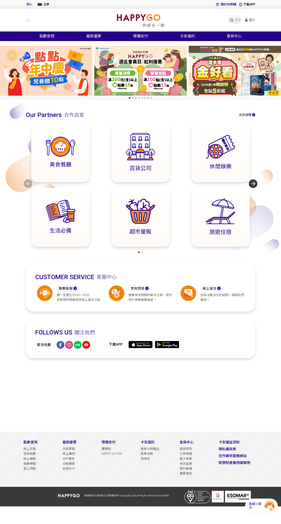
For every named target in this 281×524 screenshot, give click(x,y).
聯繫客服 (66, 288)
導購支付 (108, 442)
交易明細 (186, 454)
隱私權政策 (227, 449)
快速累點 (68, 449)
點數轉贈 (29, 464)
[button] (129, 98)
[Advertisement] (140, 395)
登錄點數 (29, 454)
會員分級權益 (149, 449)
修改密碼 (186, 464)
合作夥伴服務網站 (233, 456)
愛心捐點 (29, 468)
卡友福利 (147, 442)
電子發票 (186, 459)
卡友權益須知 (229, 442)
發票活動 (146, 454)
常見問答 (138, 288)
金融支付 (68, 468)
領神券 (145, 459)
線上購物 (68, 454)
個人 (29, 4)
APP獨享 (68, 459)
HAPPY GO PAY (111, 454)
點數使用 (30, 442)
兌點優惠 (68, 464)
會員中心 (187, 442)
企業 (46, 4)
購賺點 (106, 449)
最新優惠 (69, 442)
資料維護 (186, 468)
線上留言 (210, 288)
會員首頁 (186, 449)
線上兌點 (29, 449)
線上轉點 (29, 459)
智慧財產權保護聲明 (234, 463)
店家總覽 (245, 115)
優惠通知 (186, 473)
